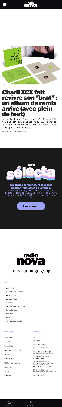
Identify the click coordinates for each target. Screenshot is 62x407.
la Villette (9, 346)
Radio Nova (8, 342)
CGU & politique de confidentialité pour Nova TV (44, 371)
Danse (6, 371)
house (6, 354)
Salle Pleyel (9, 359)
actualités (10, 303)
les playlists (11, 299)
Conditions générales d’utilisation (41, 357)
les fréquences (12, 310)
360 (4, 85)
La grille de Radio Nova (15, 306)
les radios (10, 288)
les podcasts (11, 295)
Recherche (31, 403)
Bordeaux (7, 376)
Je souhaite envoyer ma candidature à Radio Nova (43, 352)
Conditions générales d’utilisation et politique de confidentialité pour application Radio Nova (45, 364)
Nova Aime (8, 338)
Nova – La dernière (40, 348)
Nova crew (36, 341)
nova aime (10, 314)
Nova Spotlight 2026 (14, 321)
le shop (9, 317)
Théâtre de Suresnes (12, 363)
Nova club (8, 367)
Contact (36, 337)
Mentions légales (39, 344)
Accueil (9, 403)
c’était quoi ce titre (14, 292)
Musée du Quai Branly (12, 350)
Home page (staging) (41, 375)
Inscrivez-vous (29, 206)
